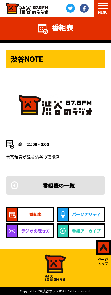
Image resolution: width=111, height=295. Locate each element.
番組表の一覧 (59, 185)
